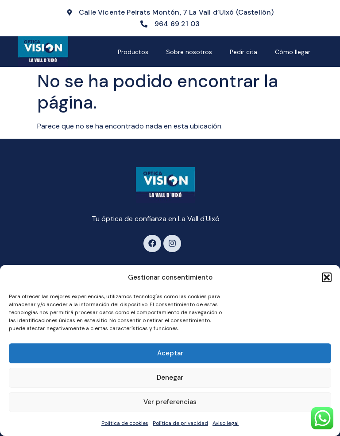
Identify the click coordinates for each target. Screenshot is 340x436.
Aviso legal (225, 423)
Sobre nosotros (189, 52)
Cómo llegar (292, 52)
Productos (133, 52)
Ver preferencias (170, 401)
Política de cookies (124, 423)
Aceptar (170, 353)
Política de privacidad (180, 423)
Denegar (170, 377)
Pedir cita (243, 52)
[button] (326, 277)
